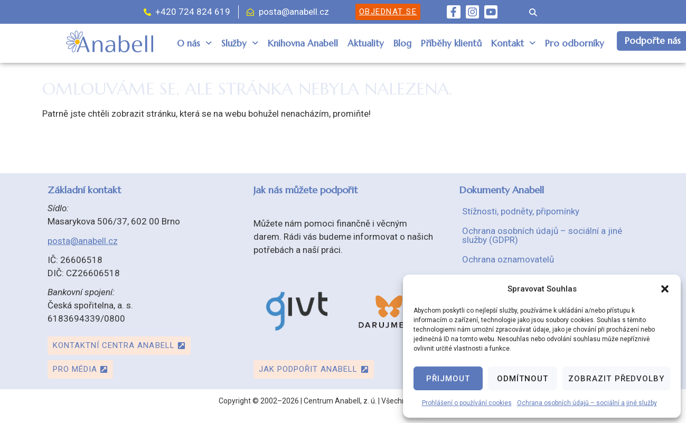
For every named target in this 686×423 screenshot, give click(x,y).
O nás (194, 43)
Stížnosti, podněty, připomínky (520, 211)
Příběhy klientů (451, 43)
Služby (239, 43)
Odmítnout (522, 378)
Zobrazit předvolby (616, 378)
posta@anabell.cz (83, 241)
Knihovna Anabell (303, 43)
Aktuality (365, 43)
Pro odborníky (574, 43)
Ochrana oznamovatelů (508, 259)
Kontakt (513, 43)
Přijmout (448, 378)
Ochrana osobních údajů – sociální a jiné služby (587, 403)
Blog (402, 43)
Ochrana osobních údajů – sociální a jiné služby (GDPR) (542, 235)
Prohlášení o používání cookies (467, 403)
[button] (665, 289)
